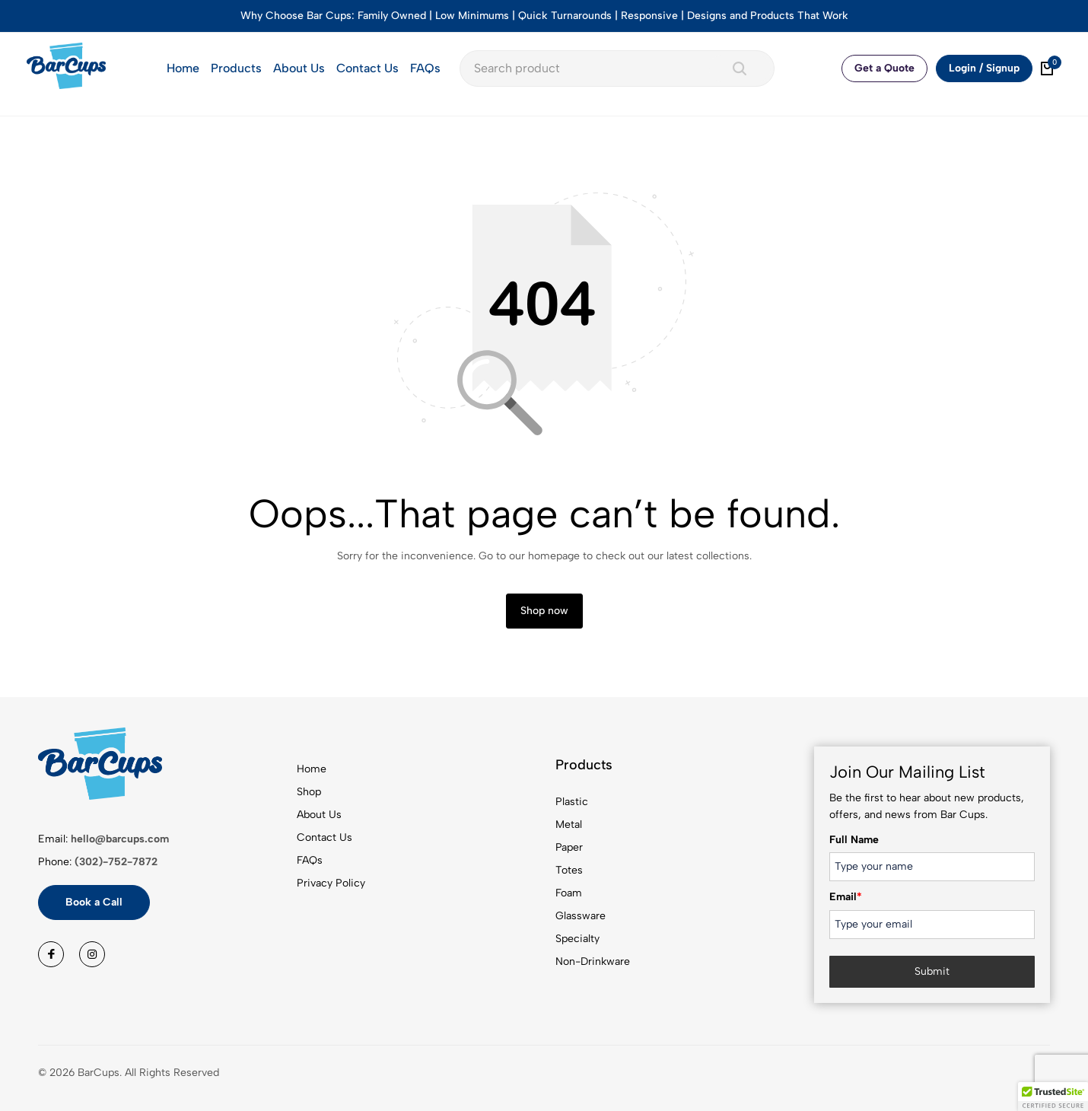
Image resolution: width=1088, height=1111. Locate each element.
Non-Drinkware (592, 961)
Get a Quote (884, 68)
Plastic (571, 801)
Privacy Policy (331, 883)
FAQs (425, 68)
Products (236, 68)
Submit (932, 971)
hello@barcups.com (120, 838)
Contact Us (367, 68)
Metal (568, 824)
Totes (569, 870)
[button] (1053, 1096)
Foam (568, 893)
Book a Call (93, 902)
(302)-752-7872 (116, 861)
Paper (569, 847)
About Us (299, 68)
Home (183, 68)
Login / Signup (984, 68)
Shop (309, 791)
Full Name (854, 839)
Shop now (544, 610)
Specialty (577, 938)
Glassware (580, 915)
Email (845, 896)
